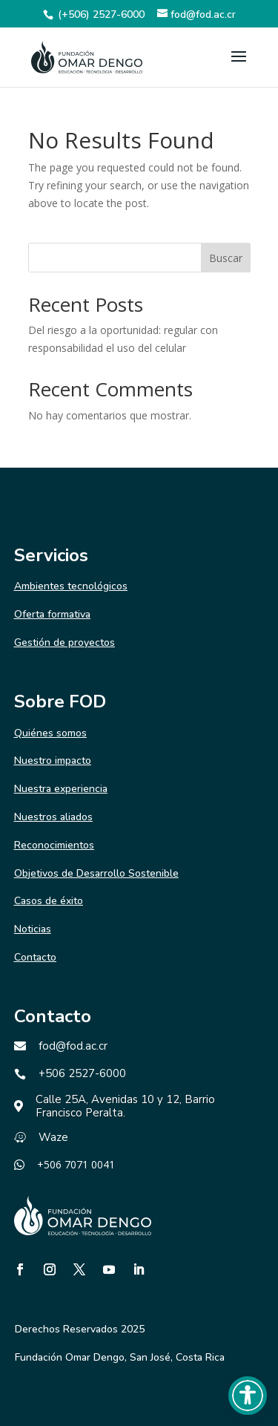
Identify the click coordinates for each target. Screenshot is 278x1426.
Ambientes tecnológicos (71, 586)
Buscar (225, 258)
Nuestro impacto (52, 760)
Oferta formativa (52, 614)
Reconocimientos (54, 845)
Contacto (35, 957)
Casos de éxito (48, 901)
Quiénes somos (50, 733)
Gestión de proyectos (64, 642)
